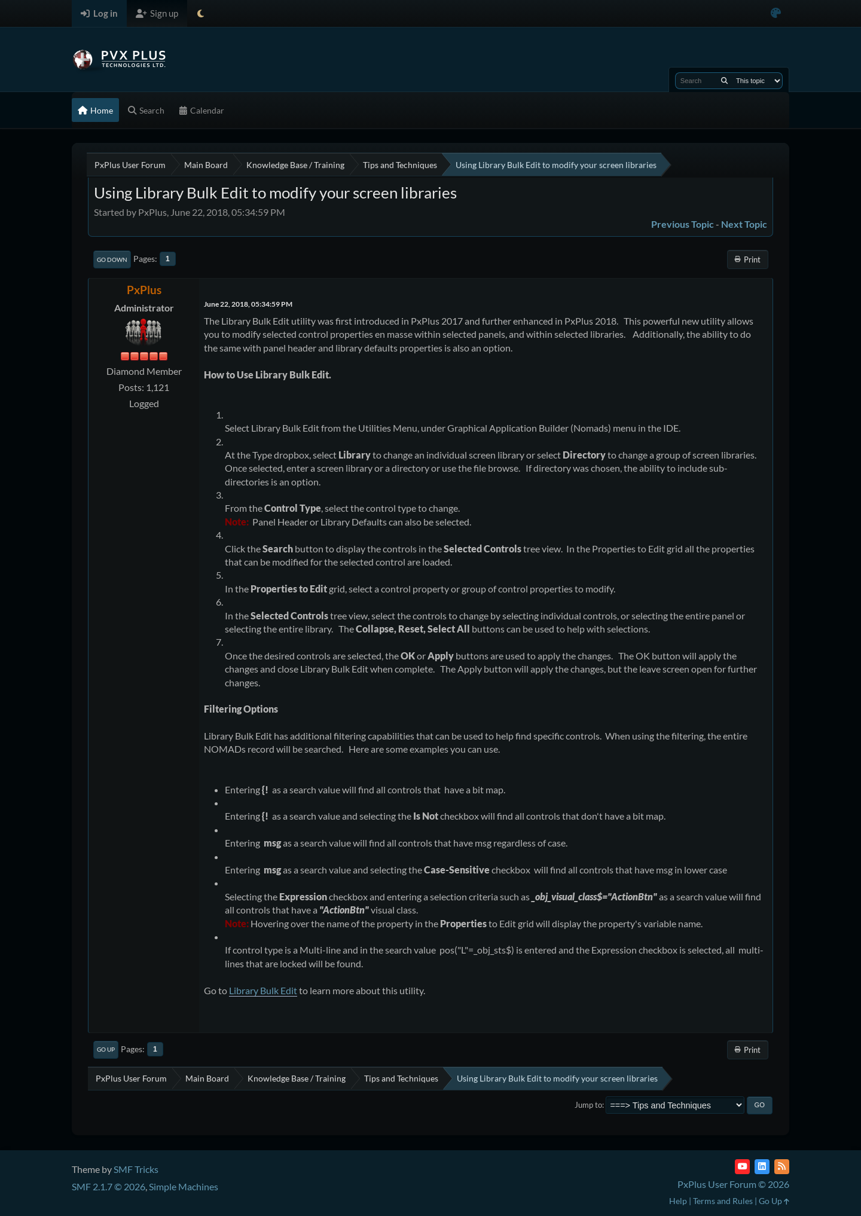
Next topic (744, 224)
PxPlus (144, 290)
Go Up (106, 1049)
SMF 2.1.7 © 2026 (108, 1186)
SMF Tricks (136, 1169)
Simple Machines (183, 1186)
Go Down (112, 259)
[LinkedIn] (762, 1166)
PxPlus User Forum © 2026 (733, 1184)
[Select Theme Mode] (200, 13)
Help (678, 1201)
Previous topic (682, 224)
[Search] (724, 80)
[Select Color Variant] (775, 13)
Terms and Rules (723, 1201)
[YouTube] (742, 1166)
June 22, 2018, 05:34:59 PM (248, 304)
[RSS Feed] (781, 1166)
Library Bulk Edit (263, 990)
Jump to (588, 1105)
